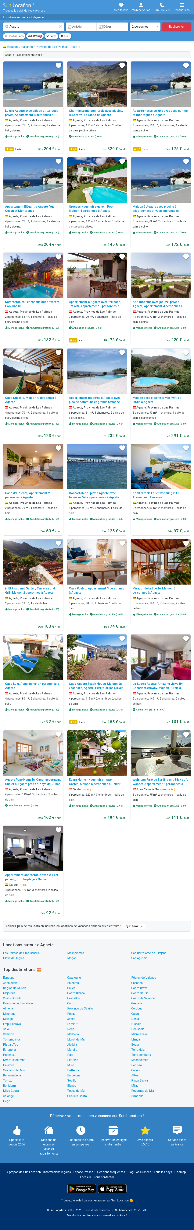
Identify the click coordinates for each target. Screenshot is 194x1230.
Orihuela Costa (77, 1096)
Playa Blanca (139, 1080)
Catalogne (74, 977)
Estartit (72, 1024)
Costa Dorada (12, 998)
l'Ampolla (137, 1096)
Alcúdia (72, 1044)
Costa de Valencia (143, 998)
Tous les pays (163, 1172)
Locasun (85, 1177)
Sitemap (180, 1172)
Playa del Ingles (13, 958)
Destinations (14, 36)
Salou (6, 1029)
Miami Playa (139, 1034)
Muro (70, 1065)
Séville (71, 1080)
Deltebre (73, 1070)
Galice (71, 988)
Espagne (8, 977)
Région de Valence (143, 977)
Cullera (135, 1070)
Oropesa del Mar (14, 1070)
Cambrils (9, 1034)
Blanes (71, 1085)
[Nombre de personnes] (145, 27)
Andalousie (10, 983)
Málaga (8, 1019)
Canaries (137, 983)
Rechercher (176, 26)
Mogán (71, 958)
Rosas (71, 1014)
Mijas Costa (11, 1091)
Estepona (9, 1049)
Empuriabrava (12, 1024)
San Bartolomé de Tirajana (148, 953)
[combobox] (33, 27)
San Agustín (139, 958)
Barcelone (74, 1075)
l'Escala (136, 1024)
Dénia (135, 1019)
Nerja (70, 1029)
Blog (131, 1172)
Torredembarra (141, 1055)
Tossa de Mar (76, 1091)
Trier (65, 36)
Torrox (7, 1080)
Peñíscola (137, 1029)
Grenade (136, 1003)
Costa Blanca (76, 993)
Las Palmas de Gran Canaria (21, 953)
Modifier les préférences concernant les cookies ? (97, 1215)
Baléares (73, 983)
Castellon (73, 998)
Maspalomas (75, 953)
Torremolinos (12, 1039)
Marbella (73, 1034)
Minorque (9, 1014)
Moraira (72, 1049)
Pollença (9, 1055)
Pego (6, 1101)
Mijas (134, 1085)
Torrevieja (138, 1049)
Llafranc (72, 1060)
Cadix (71, 1003)
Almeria (8, 1008)
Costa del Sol (140, 993)
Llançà (135, 1039)
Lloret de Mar (76, 1039)
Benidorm (9, 1085)
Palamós (9, 1065)
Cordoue (136, 1008)
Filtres (35, 36)
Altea (134, 1075)
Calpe (135, 1014)
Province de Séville (80, 1008)
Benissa (136, 1065)
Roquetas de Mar (142, 1091)
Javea (71, 1019)
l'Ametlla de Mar (14, 1060)
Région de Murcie (14, 988)
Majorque (9, 993)
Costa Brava (139, 988)
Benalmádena (12, 1075)
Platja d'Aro (10, 1044)
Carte (51, 36)
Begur (135, 1044)
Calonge (8, 1096)
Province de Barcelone (18, 1003)
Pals (70, 1055)
